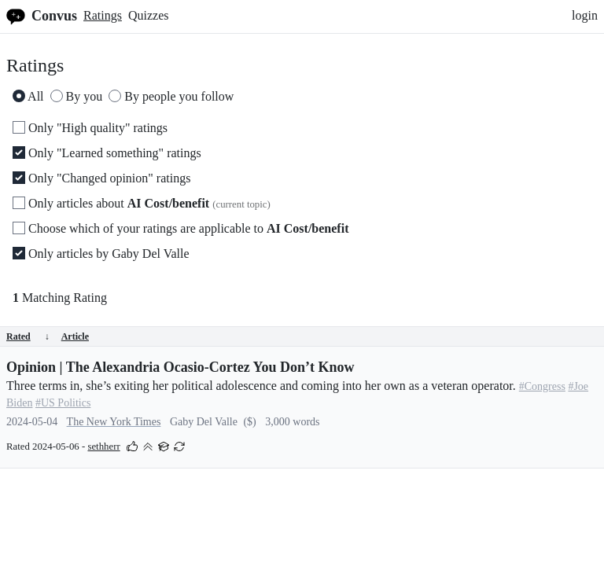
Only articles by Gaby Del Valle (101, 253)
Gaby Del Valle (204, 422)
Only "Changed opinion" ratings (101, 178)
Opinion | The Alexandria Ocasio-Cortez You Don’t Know (180, 367)
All (28, 96)
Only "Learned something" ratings (107, 153)
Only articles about (142, 203)
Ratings (102, 15)
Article (75, 336)
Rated (28, 336)
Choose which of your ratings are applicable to (180, 228)
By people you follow (171, 96)
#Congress (542, 386)
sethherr (103, 446)
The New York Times (114, 422)
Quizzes (148, 15)
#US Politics (62, 403)
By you (76, 96)
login (585, 15)
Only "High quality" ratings (90, 127)
